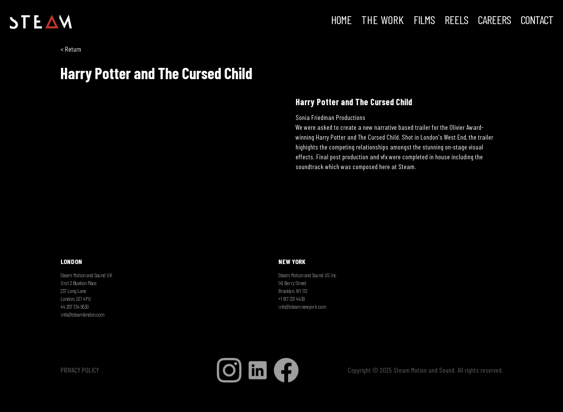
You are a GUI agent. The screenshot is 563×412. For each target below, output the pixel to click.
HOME (341, 21)
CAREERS (494, 21)
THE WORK (382, 21)
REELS (456, 21)
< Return (70, 49)
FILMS (424, 21)
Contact (537, 21)
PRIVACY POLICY (79, 370)
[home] (41, 22)
